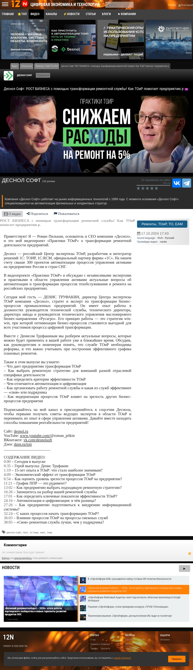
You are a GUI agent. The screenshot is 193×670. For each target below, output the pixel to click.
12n (8, 637)
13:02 (8, 487)
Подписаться (43, 75)
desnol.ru (21, 431)
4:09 (7, 474)
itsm (25, 532)
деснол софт (14, 532)
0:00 (7, 461)
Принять (177, 659)
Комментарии (15, 545)
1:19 (7, 470)
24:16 (8, 500)
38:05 (8, 522)
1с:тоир (34, 532)
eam (42, 532)
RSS (189, 553)
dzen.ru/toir (23, 444)
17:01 (8, 496)
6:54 (7, 479)
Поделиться (37, 214)
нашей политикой (122, 657)
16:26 (8, 492)
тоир (49, 532)
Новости (11, 567)
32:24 (8, 513)
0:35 (7, 466)
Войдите (6, 558)
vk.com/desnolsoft (38, 440)
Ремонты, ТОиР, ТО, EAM (162, 224)
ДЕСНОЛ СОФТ (24, 75)
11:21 (8, 483)
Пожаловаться (66, 214)
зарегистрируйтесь (23, 558)
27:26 (8, 505)
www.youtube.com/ (35, 435)
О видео (12, 214)
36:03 (8, 518)
